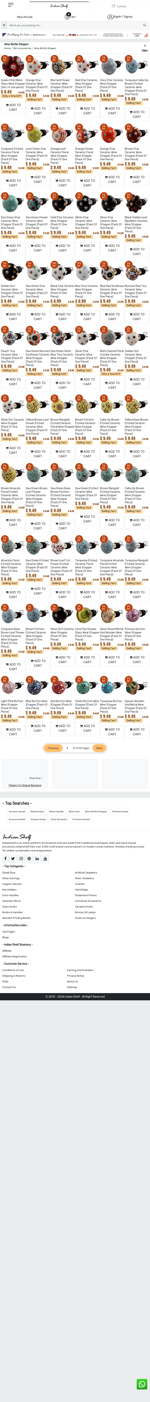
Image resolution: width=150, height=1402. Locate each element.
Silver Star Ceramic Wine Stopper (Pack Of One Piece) (111, 223)
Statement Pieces (86, 895)
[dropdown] (4, 25)
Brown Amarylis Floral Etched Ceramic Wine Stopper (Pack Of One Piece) (12, 495)
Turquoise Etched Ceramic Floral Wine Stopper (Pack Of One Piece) (12, 156)
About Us (72, 981)
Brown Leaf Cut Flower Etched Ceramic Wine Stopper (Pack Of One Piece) (61, 567)
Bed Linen (74, 811)
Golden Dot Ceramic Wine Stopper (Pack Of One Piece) (12, 291)
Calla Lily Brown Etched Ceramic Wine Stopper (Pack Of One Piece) (110, 426)
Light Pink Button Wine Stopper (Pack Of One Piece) (12, 706)
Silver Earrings (11, 878)
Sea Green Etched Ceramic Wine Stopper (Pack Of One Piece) (86, 494)
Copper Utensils (12, 883)
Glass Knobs (9, 906)
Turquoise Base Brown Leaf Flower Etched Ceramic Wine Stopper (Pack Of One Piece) (12, 637)
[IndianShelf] (59, 6)
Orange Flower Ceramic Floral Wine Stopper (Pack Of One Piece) (84, 156)
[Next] (99, 748)
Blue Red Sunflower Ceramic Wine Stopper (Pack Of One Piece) (112, 291)
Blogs (5, 937)
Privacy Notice (75, 975)
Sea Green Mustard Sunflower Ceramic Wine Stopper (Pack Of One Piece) (38, 358)
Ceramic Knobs (17, 811)
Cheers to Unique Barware (25, 785)
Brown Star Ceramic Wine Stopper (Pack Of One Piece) (136, 154)
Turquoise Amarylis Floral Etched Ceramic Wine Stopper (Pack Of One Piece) (112, 567)
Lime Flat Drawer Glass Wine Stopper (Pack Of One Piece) (87, 634)
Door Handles (10, 895)
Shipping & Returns (13, 975)
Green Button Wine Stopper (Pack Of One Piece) (87, 705)
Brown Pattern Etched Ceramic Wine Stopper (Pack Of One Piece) (85, 426)
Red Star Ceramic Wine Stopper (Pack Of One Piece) (86, 85)
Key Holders (9, 889)
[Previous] (53, 748)
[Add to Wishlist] (22, 63)
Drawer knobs (38, 819)
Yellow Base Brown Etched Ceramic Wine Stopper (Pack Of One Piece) (136, 426)
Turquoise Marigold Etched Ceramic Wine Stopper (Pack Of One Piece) (136, 567)
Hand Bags (81, 889)
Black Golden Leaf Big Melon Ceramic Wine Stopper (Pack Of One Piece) (136, 224)
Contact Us (9, 987)
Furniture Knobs (81, 819)
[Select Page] (69, 748)
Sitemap (72, 987)
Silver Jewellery (84, 878)
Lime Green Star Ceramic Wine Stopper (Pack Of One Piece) (37, 154)
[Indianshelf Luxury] (118, 6)
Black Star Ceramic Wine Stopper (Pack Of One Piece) (63, 291)
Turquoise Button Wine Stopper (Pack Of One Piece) (111, 706)
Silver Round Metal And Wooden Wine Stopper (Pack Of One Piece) (111, 634)
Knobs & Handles (12, 912)
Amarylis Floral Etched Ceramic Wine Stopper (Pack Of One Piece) (11, 567)
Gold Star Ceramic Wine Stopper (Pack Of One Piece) (62, 223)
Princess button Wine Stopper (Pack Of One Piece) (135, 634)
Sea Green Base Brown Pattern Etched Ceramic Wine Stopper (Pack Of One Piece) (61, 497)
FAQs (5, 981)
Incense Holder (17, 819)
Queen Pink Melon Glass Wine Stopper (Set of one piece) (13, 84)
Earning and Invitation (80, 970)
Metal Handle (56, 811)
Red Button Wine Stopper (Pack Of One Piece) (61, 705)
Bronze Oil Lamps (85, 912)
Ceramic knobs (84, 906)
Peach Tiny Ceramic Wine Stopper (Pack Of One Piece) (12, 356)
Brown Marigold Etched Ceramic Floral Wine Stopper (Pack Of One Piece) (63, 426)
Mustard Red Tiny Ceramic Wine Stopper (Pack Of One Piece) (136, 291)
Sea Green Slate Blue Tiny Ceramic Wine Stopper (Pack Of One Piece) (62, 358)
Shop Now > (35, 778)
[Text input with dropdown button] (78, 25)
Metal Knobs (37, 811)
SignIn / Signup (123, 16)
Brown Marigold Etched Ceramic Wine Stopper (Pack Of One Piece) (110, 495)
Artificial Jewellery (86, 872)
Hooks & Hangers (85, 917)
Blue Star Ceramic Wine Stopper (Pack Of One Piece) (86, 291)
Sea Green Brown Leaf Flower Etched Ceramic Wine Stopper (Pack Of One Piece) (36, 497)
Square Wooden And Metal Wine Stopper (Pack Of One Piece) (136, 706)
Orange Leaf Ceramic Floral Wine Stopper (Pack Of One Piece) (60, 156)
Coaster (80, 883)
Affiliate (7, 950)
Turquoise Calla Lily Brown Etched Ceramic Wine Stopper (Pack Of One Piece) (136, 87)
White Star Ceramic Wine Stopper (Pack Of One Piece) (86, 223)
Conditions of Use (13, 970)
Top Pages (8, 931)
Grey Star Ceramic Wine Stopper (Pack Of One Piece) (111, 85)
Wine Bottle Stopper (96, 811)
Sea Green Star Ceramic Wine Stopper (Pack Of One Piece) (12, 223)
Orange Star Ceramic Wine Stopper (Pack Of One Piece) (37, 85)
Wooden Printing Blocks (16, 917)
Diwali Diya (8, 872)
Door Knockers (59, 819)
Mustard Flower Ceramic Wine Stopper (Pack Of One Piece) (61, 85)
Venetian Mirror (11, 900)
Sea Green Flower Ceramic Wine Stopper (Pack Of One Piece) (37, 223)
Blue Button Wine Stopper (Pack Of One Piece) (37, 705)
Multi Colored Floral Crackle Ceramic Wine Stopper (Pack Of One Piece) (112, 358)
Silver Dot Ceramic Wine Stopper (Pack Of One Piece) (12, 425)
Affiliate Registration (14, 956)
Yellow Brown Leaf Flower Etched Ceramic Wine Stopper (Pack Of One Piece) (37, 426)
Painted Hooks (120, 811)
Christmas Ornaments (88, 900)
